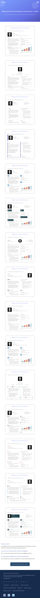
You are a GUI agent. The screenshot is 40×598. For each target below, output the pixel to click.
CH (26, 581)
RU (16, 581)
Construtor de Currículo (15, 585)
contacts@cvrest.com (6, 578)
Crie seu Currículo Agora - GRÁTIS (20, 564)
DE (11, 581)
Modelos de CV (20, 587)
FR (8, 581)
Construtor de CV (6, 585)
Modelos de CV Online (7, 590)
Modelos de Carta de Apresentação (18, 590)
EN (3, 581)
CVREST (3, 2)
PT (21, 581)
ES (13, 581)
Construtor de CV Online (24, 585)
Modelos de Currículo (27, 587)
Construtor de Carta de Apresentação (9, 587)
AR (6, 581)
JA (23, 581)
